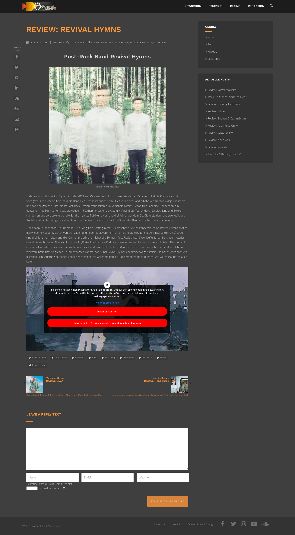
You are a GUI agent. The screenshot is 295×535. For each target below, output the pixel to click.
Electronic (212, 58)
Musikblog (110, 357)
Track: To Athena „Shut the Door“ (226, 97)
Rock (164, 42)
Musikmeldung (122, 42)
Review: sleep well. (217, 140)
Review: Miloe (215, 111)
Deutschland (97, 42)
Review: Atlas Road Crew (221, 125)
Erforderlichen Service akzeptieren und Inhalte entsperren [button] (107, 323)
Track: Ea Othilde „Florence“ (223, 154)
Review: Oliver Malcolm (220, 89)
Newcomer (135, 42)
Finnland (109, 42)
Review (156, 42)
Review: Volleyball (217, 147)
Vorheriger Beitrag (66, 379)
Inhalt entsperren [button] (107, 311)
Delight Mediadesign (50, 525)
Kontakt (177, 524)
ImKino (235, 6)
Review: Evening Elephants (222, 104)
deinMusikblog (39, 357)
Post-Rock (147, 42)
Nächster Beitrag (147, 379)
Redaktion (256, 6)
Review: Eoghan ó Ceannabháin (225, 118)
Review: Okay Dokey (219, 132)
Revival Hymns (39, 365)
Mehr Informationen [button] (107, 302)
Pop (208, 44)
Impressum (160, 524)
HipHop (211, 51)
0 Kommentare (78, 42)
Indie (94, 357)
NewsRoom (192, 6)
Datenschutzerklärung (200, 524)
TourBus (216, 6)
